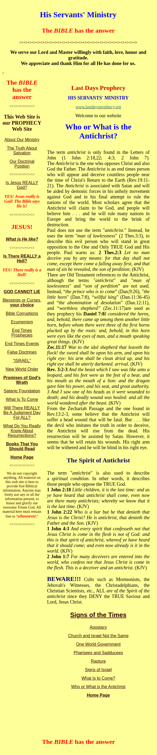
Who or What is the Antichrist (98, 686)
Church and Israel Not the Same (98, 635)
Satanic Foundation (22, 391)
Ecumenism (22, 322)
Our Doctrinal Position (22, 163)
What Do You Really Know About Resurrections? (22, 431)
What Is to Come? (98, 678)
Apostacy (98, 627)
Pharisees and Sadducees (98, 652)
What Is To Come (22, 399)
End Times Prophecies (22, 332)
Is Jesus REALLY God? (22, 185)
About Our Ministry (21, 139)
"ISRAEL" (22, 360)
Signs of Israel (98, 669)
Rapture (98, 661)
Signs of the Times (98, 614)
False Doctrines (21, 352)
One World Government (98, 644)
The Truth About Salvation (22, 150)
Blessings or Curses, (22, 302)
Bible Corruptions (22, 313)
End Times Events (22, 343)
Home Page (21, 457)
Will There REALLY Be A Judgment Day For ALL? (22, 413)
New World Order (22, 369)
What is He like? (22, 239)
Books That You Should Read (22, 446)
